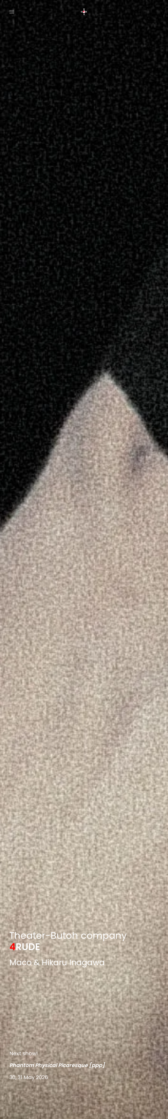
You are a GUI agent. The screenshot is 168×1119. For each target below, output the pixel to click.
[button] (11, 12)
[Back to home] (84, 12)
